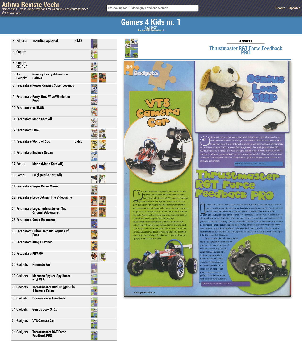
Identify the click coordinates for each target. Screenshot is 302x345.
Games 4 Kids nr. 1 (151, 22)
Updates (294, 8)
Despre (280, 8)
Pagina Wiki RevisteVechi (151, 30)
